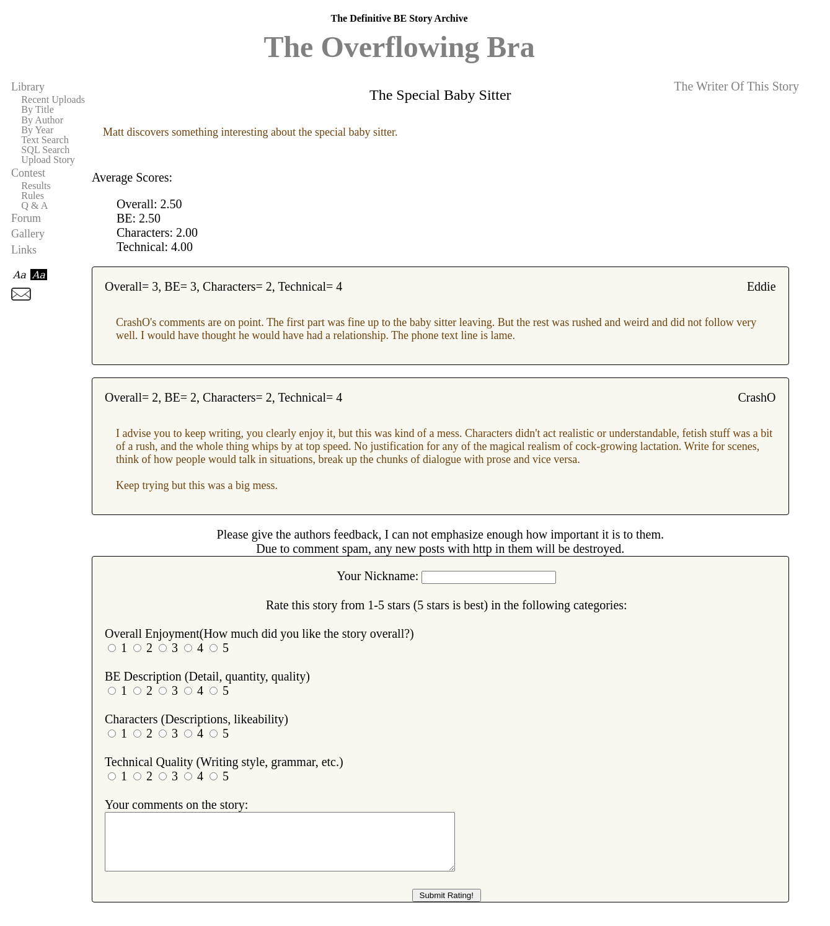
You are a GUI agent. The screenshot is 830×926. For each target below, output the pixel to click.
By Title (37, 109)
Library (28, 87)
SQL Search (45, 150)
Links (24, 250)
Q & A (34, 205)
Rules (32, 195)
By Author (42, 120)
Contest (28, 173)
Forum (26, 218)
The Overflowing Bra (398, 46)
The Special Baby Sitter (440, 95)
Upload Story (48, 159)
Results (36, 186)
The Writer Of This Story (736, 86)
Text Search (45, 140)
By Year (37, 130)
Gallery (28, 233)
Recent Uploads (53, 99)
